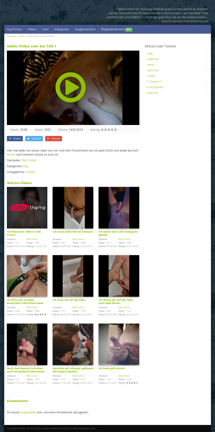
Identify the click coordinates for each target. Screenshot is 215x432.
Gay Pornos (14, 29)
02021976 (152, 93)
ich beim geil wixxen (112, 368)
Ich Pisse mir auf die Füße (69, 300)
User (45, 29)
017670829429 (154, 87)
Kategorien (61, 29)
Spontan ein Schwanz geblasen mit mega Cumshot (73, 370)
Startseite (11, 36)
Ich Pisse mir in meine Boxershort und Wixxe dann (25, 302)
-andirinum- (153, 59)
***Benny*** (154, 81)
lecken (11, 154)
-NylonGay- (152, 70)
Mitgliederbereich (116, 29)
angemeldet (28, 412)
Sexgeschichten (85, 29)
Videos (32, 29)
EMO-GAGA (28, 160)
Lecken (30, 172)
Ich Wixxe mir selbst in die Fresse (24, 233)
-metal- (150, 64)
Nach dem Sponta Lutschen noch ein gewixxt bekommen (25, 370)
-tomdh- (151, 76)
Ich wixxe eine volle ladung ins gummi (118, 233)
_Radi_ (150, 53)
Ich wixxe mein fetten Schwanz (73, 232)
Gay (25, 166)
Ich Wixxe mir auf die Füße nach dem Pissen (116, 302)
